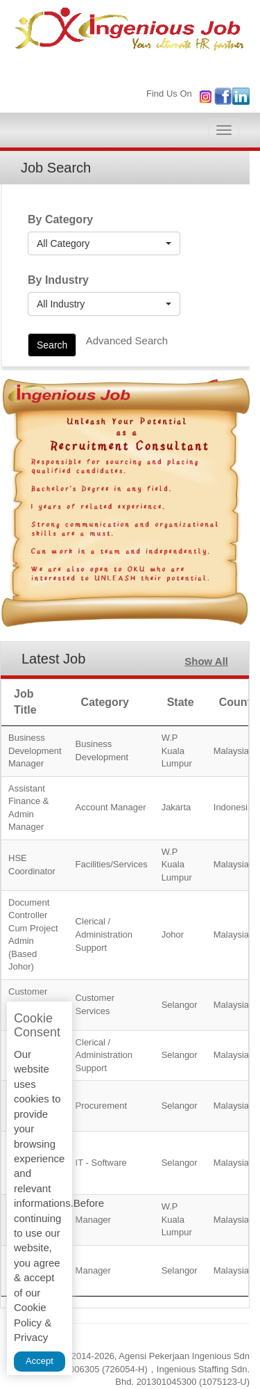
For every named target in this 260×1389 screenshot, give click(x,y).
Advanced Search (127, 340)
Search (52, 345)
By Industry (58, 280)
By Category (60, 219)
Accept (39, 1361)
